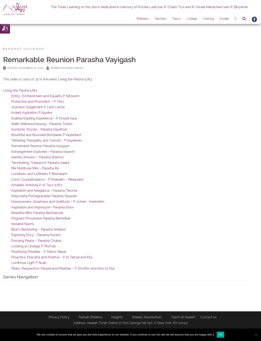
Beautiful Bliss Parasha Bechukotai (37, 213)
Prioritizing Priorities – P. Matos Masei (38, 252)
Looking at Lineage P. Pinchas (33, 246)
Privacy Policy (59, 317)
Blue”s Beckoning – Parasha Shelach (38, 229)
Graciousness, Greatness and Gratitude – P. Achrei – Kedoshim (57, 202)
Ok (220, 334)
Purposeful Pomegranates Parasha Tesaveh (44, 196)
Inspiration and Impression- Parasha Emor (42, 207)
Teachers (160, 18)
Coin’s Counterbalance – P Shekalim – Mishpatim (47, 179)
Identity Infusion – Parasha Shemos (37, 157)
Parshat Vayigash (23, 48)
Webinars (142, 18)
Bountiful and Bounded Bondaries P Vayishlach (46, 135)
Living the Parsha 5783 (75, 79)
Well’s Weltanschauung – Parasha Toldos (42, 124)
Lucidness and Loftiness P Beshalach (39, 174)
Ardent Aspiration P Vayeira (31, 113)
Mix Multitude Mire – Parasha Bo (35, 168)
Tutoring (208, 18)
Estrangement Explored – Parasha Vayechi (43, 152)
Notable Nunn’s (22, 224)
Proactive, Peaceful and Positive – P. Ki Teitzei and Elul (51, 257)
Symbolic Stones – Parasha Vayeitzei (39, 129)
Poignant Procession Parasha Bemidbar (40, 218)
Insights (117, 317)
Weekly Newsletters (147, 317)
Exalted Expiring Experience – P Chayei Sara (44, 118)
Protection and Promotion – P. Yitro (37, 102)
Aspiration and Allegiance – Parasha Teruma (44, 190)
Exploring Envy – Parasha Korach (36, 235)
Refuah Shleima (90, 317)
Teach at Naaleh (183, 317)
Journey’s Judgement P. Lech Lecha (38, 107)
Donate (224, 18)
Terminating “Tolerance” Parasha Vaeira (40, 163)
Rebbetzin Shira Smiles (67, 68)
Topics (176, 18)
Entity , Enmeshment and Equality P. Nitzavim (45, 96)
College (192, 18)
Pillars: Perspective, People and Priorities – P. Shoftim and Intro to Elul (63, 268)
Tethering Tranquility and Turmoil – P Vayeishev (46, 140)
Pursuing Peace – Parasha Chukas (36, 241)
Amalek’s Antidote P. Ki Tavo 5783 (36, 185)
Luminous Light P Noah (28, 263)
